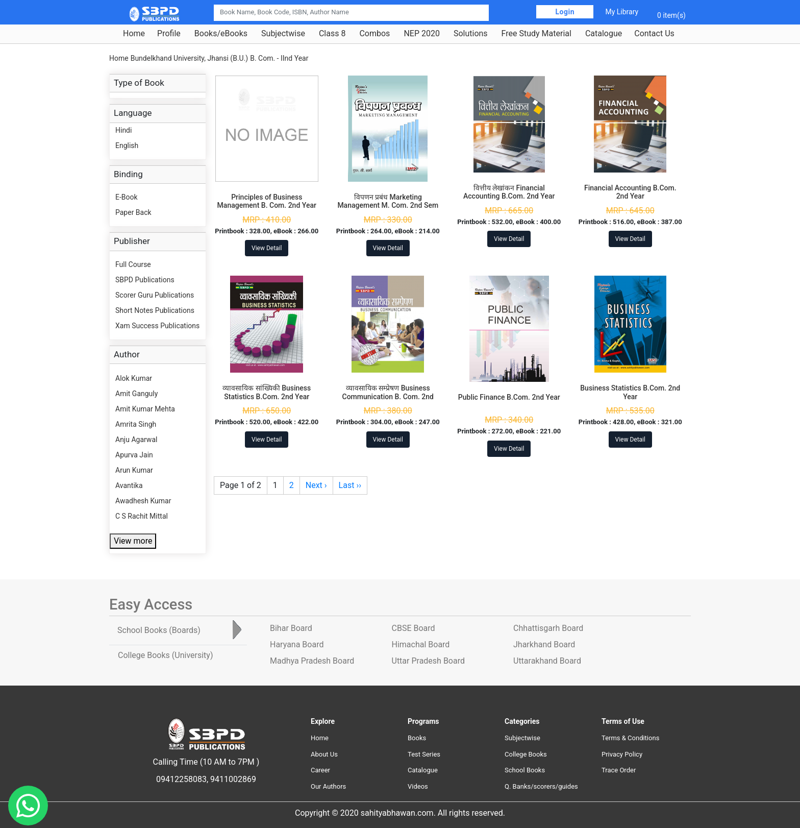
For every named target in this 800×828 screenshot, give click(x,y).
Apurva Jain (134, 455)
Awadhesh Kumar (143, 501)
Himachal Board (421, 644)
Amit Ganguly (136, 393)
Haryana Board (296, 644)
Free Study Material (536, 33)
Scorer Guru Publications (154, 295)
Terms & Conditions (630, 738)
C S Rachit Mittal (141, 516)
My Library (621, 12)
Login (565, 12)
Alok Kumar (133, 378)
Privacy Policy (622, 754)
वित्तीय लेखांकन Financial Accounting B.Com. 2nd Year (509, 192)
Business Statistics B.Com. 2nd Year (630, 392)
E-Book (126, 197)
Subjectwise (283, 33)
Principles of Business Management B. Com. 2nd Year (266, 201)
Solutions (471, 33)
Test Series (424, 754)
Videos (418, 786)
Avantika (129, 485)
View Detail (267, 248)
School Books (525, 770)
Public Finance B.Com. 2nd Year (509, 397)
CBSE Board (413, 628)
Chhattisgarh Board (548, 628)
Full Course (133, 264)
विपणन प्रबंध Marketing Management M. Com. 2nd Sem (387, 201)
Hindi (123, 130)
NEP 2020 (422, 33)
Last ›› (350, 485)
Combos (374, 33)
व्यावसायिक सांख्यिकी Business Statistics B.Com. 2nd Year (266, 392)
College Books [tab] (165, 655)
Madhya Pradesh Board (312, 661)
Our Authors (328, 786)
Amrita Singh (135, 424)
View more (133, 541)
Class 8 (332, 33)
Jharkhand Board (544, 644)
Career (320, 770)
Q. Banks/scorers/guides (541, 786)
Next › (316, 485)
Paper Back (133, 212)
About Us (324, 754)
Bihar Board (291, 628)
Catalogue (603, 33)
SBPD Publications (144, 280)
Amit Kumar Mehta (145, 409)
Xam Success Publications (157, 326)
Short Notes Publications (154, 310)
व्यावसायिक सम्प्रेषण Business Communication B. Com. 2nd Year (388, 396)
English (126, 145)
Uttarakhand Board (547, 661)
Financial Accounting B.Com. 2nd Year (630, 192)
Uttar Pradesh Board (428, 661)
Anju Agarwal (136, 439)
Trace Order (619, 770)
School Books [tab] (159, 630)
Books (417, 738)
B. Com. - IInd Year (279, 58)
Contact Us (654, 33)
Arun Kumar (134, 470)
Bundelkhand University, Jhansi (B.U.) (189, 58)
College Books (526, 754)
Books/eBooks (220, 33)
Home (134, 33)
